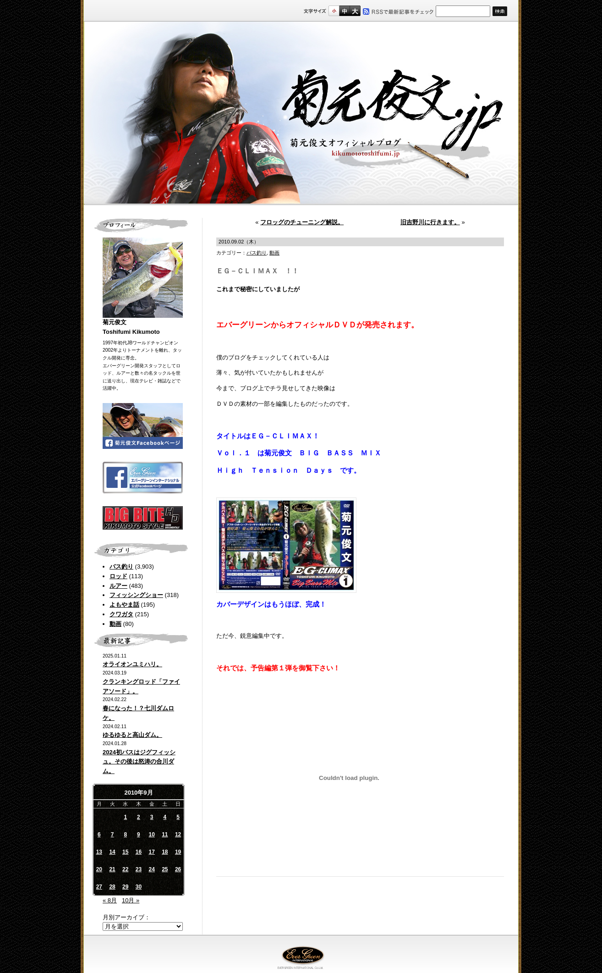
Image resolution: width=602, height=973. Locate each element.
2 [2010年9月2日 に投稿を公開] (138, 817)
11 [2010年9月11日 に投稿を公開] (165, 834)
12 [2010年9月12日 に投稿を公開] (178, 834)
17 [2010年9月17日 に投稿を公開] (151, 852)
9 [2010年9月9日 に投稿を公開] (138, 834)
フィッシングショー (136, 595)
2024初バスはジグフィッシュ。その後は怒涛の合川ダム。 (139, 762)
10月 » (130, 900)
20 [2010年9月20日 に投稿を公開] (99, 869)
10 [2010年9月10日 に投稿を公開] (151, 834)
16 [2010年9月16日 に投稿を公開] (139, 852)
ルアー (118, 585)
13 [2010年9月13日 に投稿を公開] (99, 852)
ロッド (118, 576)
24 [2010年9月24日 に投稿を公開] (151, 869)
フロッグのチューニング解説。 (302, 222)
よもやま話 (124, 604)
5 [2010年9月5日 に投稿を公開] (178, 817)
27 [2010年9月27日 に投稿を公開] (99, 887)
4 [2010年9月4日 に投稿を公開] (165, 817)
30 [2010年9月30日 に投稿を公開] (139, 887)
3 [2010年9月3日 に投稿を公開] (151, 817)
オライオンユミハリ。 (132, 664)
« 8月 (110, 900)
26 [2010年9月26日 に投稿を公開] (178, 869)
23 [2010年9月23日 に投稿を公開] (139, 869)
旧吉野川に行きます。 (430, 222)
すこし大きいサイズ (344, 11)
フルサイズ (355, 11)
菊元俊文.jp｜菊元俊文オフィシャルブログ (301, 113)
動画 (115, 623)
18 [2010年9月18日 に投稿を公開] (165, 852)
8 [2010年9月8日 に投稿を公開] (125, 834)
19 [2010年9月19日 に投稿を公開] (178, 852)
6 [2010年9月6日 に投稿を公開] (99, 834)
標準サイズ (333, 11)
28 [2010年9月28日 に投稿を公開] (112, 887)
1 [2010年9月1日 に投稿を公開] (125, 817)
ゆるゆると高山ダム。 (132, 734)
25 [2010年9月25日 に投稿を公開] (165, 869)
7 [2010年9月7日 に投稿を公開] (112, 834)
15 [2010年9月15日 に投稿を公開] (125, 852)
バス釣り (121, 566)
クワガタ (121, 614)
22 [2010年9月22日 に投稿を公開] (125, 869)
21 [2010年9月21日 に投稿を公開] (112, 869)
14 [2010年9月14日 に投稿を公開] (112, 852)
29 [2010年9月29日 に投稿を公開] (125, 887)
